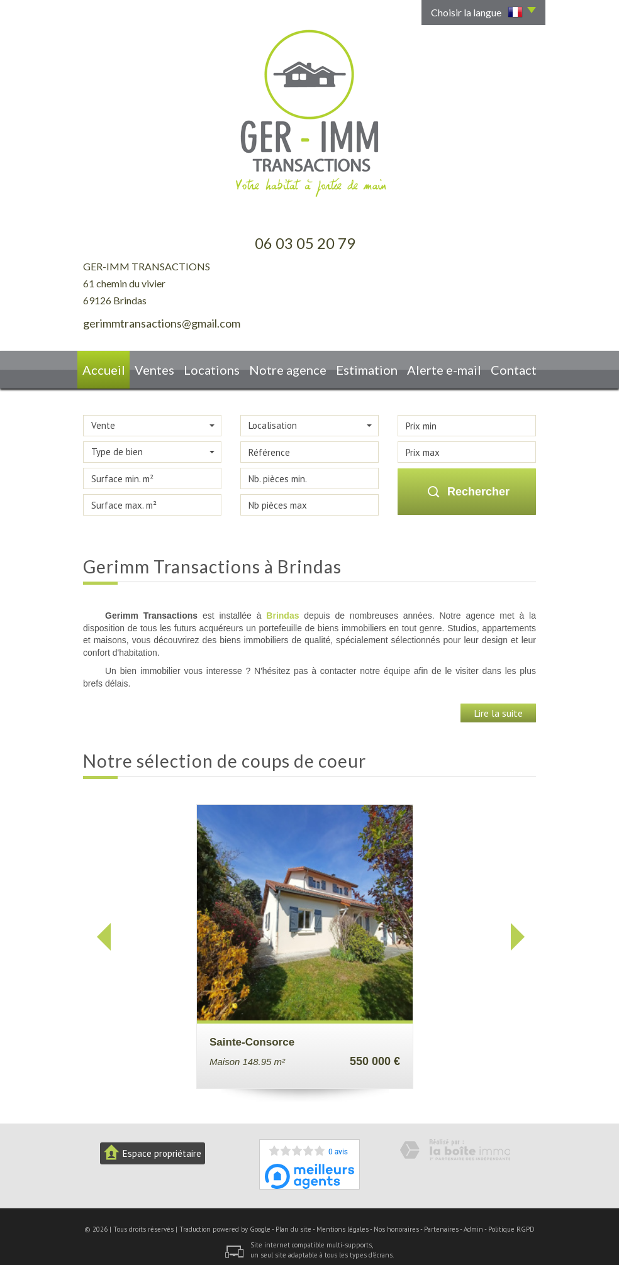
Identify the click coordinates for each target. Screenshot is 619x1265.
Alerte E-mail (440, 367)
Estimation (368, 367)
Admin (473, 1223)
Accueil (110, 367)
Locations (223, 367)
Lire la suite (498, 707)
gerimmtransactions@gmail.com (161, 323)
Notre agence (295, 367)
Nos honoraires (396, 1223)
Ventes (164, 367)
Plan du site (293, 1223)
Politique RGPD (511, 1223)
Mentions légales (342, 1223)
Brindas (282, 610)
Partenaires (441, 1223)
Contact (507, 367)
